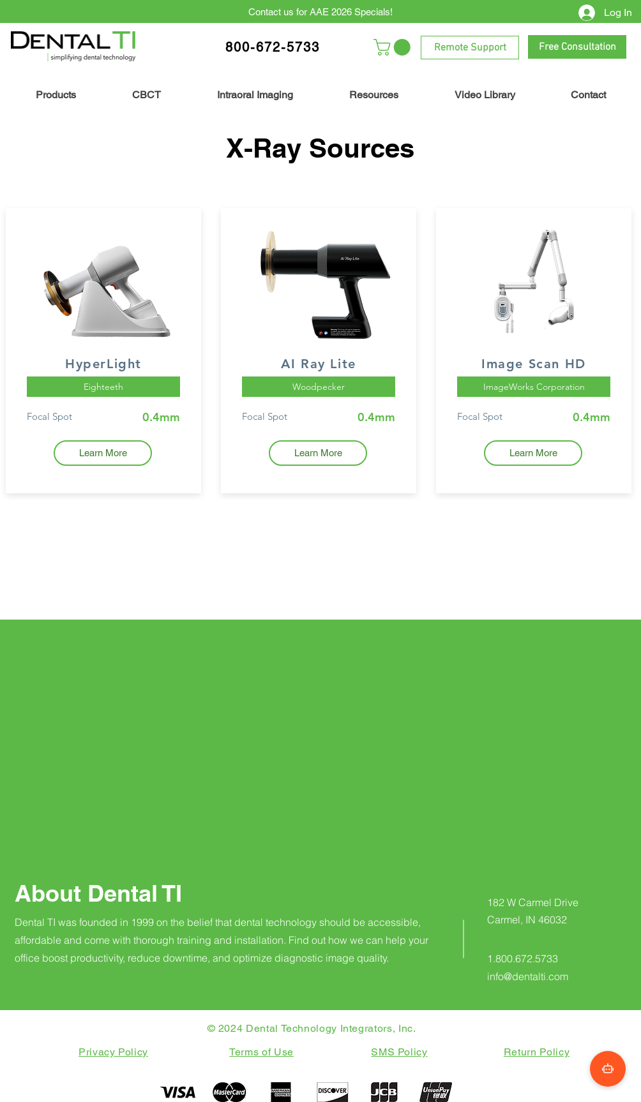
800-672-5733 (272, 47)
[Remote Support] (470, 47)
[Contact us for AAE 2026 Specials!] (320, 11)
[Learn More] (103, 453)
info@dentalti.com (527, 976)
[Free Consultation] (577, 47)
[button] (393, 47)
